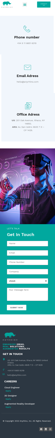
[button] (24, 4)
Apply (8, 391)
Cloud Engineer (12, 387)
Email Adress (27, 76)
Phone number (27, 37)
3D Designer (10, 395)
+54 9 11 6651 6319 (15, 370)
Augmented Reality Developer (19, 404)
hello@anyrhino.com (16, 375)
